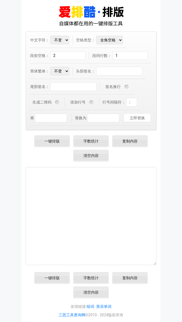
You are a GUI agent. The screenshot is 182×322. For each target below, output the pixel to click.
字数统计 (91, 141)
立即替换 (137, 118)
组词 (90, 306)
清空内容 (91, 155)
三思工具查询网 (72, 315)
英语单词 (103, 306)
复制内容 (130, 141)
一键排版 (52, 141)
